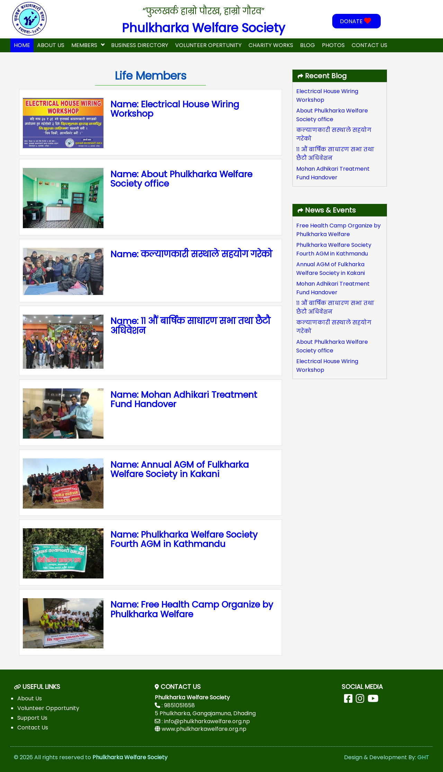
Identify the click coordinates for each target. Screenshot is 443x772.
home (22, 45)
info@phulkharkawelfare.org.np (207, 721)
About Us (50, 45)
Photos (333, 45)
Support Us (32, 718)
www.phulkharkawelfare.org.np (204, 729)
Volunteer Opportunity (48, 708)
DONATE (356, 21)
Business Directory (139, 45)
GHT (423, 757)
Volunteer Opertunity (208, 45)
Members (84, 45)
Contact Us (369, 45)
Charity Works (270, 45)
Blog (307, 45)
